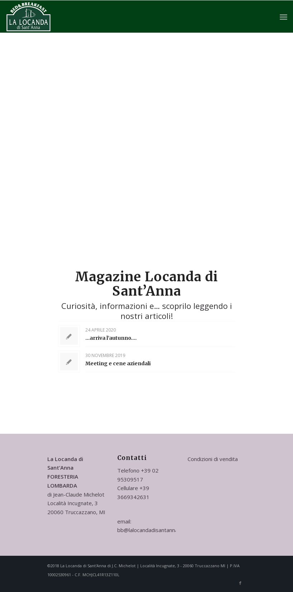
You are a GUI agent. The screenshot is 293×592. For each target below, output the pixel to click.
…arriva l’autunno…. (111, 338)
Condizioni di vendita (213, 458)
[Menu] (283, 16)
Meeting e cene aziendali (118, 363)
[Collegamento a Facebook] (240, 583)
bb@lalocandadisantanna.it (149, 530)
